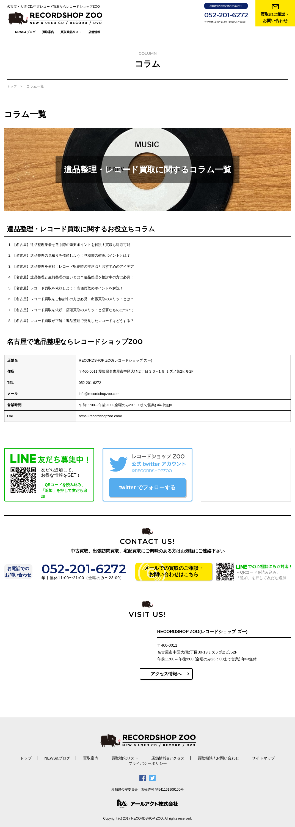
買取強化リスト (118, 16)
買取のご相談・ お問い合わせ (275, 17)
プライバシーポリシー (147, 757)
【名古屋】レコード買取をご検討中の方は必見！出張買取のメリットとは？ (73, 292)
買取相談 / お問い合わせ (211, 751)
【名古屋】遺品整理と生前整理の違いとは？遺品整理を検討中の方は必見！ (73, 271)
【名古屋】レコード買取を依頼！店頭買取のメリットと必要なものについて (73, 303)
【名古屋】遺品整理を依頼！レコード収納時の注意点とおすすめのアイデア (73, 259)
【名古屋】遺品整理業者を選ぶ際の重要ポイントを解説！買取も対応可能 (71, 238)
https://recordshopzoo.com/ (100, 409)
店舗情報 (142, 16)
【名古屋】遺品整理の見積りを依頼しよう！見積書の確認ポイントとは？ (71, 249)
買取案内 (95, 16)
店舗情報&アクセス (164, 751)
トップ (12, 80)
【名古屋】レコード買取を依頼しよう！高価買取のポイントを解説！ (67, 281)
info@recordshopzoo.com (99, 387)
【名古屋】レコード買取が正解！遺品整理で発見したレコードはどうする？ (73, 314)
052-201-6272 (226, 15)
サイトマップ (252, 751)
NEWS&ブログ (72, 16)
